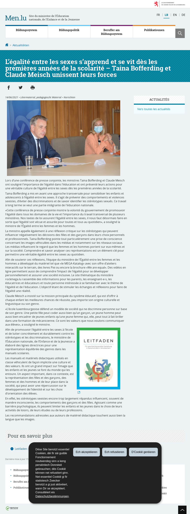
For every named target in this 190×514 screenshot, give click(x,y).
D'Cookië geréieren (143, 451)
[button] (180, 33)
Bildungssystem (26, 30)
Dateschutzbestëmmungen (52, 496)
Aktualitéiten (21, 45)
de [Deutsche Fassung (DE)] (183, 15)
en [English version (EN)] (175, 15)
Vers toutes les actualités (153, 109)
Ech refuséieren (114, 451)
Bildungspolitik (69, 30)
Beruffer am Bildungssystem (111, 32)
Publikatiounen (154, 30)
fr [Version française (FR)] (158, 15)
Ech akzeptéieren (86, 451)
